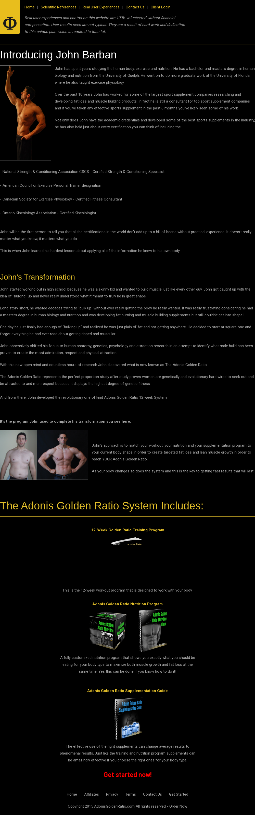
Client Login (160, 7)
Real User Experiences (101, 7)
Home (29, 7)
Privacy (112, 794)
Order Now (178, 806)
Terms (130, 794)
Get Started (178, 794)
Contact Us (135, 7)
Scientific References (58, 7)
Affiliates (91, 794)
